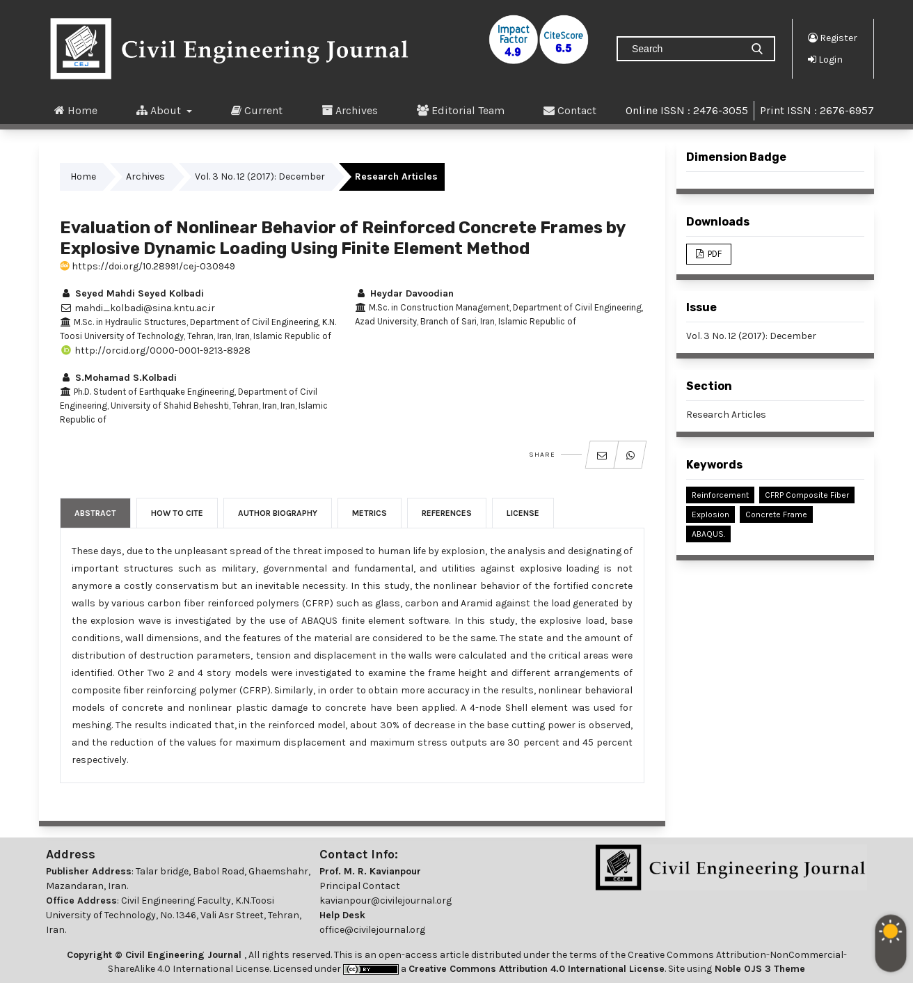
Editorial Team (461, 110)
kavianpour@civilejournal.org (385, 900)
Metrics (369, 513)
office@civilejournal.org (372, 930)
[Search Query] (685, 49)
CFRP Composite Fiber (807, 495)
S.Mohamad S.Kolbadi (118, 378)
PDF (714, 254)
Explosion (710, 514)
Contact (569, 110)
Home (75, 110)
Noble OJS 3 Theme (758, 969)
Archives (349, 110)
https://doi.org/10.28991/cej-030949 (147, 266)
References (447, 513)
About (160, 110)
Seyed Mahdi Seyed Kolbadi (132, 293)
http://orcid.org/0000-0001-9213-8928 (155, 350)
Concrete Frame (776, 514)
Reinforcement (720, 495)
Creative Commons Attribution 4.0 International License (536, 969)
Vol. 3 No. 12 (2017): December (260, 176)
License (523, 513)
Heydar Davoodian (404, 293)
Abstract (95, 513)
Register (832, 38)
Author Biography (277, 513)
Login (825, 59)
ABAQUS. (708, 534)
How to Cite (177, 513)
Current (257, 110)
